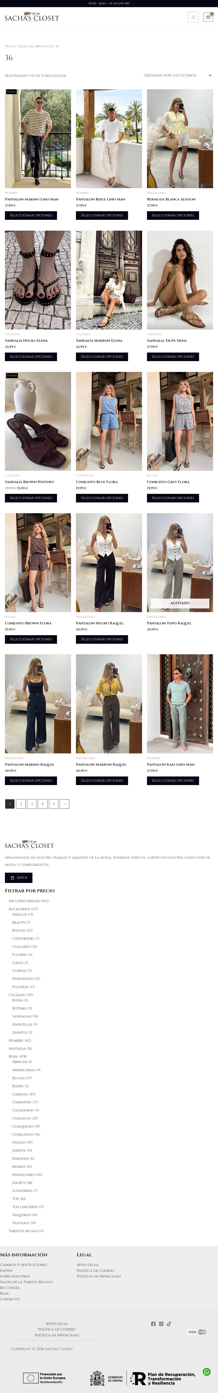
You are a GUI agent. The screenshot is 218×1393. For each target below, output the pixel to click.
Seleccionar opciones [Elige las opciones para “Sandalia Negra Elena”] (31, 356)
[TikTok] (169, 1323)
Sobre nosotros (15, 1276)
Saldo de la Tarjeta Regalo (26, 1282)
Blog (5, 1293)
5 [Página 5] (54, 804)
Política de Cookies (95, 1270)
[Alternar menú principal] (194, 17)
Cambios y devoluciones (23, 1264)
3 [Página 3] (32, 804)
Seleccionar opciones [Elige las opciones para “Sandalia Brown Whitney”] (31, 498)
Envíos (6, 1270)
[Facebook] (153, 1323)
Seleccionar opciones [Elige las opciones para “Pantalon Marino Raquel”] (31, 780)
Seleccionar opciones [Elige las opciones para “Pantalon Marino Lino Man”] (31, 215)
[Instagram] (161, 1323)
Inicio (10, 46)
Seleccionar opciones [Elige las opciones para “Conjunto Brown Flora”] (31, 639)
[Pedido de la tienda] (177, 75)
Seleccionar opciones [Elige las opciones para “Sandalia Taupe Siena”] (173, 356)
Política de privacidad (99, 1276)
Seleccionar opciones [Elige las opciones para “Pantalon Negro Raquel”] (102, 639)
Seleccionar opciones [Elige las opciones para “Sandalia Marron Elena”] (102, 356)
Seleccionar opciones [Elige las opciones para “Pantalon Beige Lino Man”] (102, 215)
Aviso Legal (88, 1264)
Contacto (9, 1299)
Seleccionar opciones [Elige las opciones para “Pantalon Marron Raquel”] (102, 780)
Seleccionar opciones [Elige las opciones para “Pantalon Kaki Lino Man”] (173, 780)
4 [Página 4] (43, 804)
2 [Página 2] (21, 804)
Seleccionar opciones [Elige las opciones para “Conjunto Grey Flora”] (173, 498)
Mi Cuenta (10, 1288)
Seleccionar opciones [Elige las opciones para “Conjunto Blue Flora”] (102, 498)
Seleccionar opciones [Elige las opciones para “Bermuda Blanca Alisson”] (173, 215)
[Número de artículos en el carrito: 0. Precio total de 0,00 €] (18, 878)
